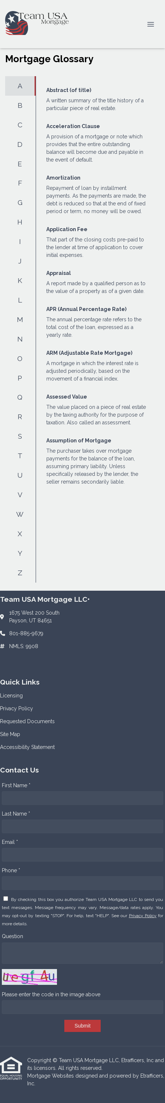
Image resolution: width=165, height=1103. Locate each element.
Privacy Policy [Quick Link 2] (16, 708)
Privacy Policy (143, 915)
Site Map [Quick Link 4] (10, 734)
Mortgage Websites (51, 1076)
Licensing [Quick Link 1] (11, 696)
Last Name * (16, 814)
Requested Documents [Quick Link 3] (27, 721)
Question (12, 936)
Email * (10, 842)
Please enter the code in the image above (51, 994)
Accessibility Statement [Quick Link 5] (27, 747)
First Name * (16, 785)
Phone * (11, 870)
